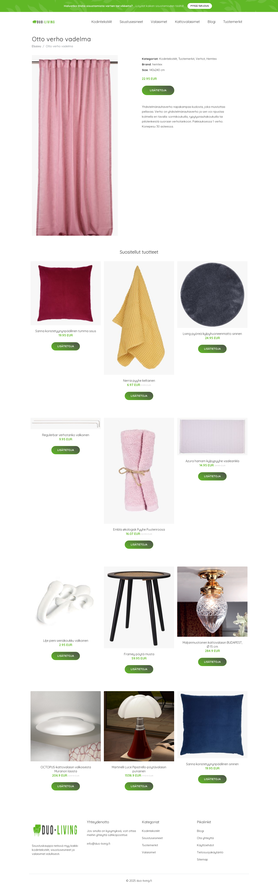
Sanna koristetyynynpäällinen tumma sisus (65, 334)
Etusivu (36, 49)
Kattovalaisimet (187, 23)
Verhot (200, 61)
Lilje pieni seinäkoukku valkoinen (65, 643)
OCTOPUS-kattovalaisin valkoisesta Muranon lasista (66, 772)
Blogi (211, 23)
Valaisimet (159, 23)
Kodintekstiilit (101, 23)
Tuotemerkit (232, 23)
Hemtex (211, 61)
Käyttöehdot (205, 848)
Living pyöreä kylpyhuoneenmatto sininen (212, 336)
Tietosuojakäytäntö (210, 855)
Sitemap (202, 862)
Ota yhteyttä (205, 841)
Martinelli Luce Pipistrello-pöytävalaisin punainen (139, 772)
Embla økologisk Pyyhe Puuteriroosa (139, 532)
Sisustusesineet (131, 23)
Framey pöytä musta (139, 657)
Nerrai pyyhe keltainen (139, 383)
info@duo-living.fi (98, 846)
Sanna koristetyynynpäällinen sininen (212, 767)
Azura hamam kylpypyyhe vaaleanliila (212, 464)
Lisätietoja (158, 93)
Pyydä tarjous (200, 5)
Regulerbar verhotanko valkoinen (65, 438)
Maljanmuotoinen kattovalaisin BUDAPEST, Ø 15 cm (212, 647)
